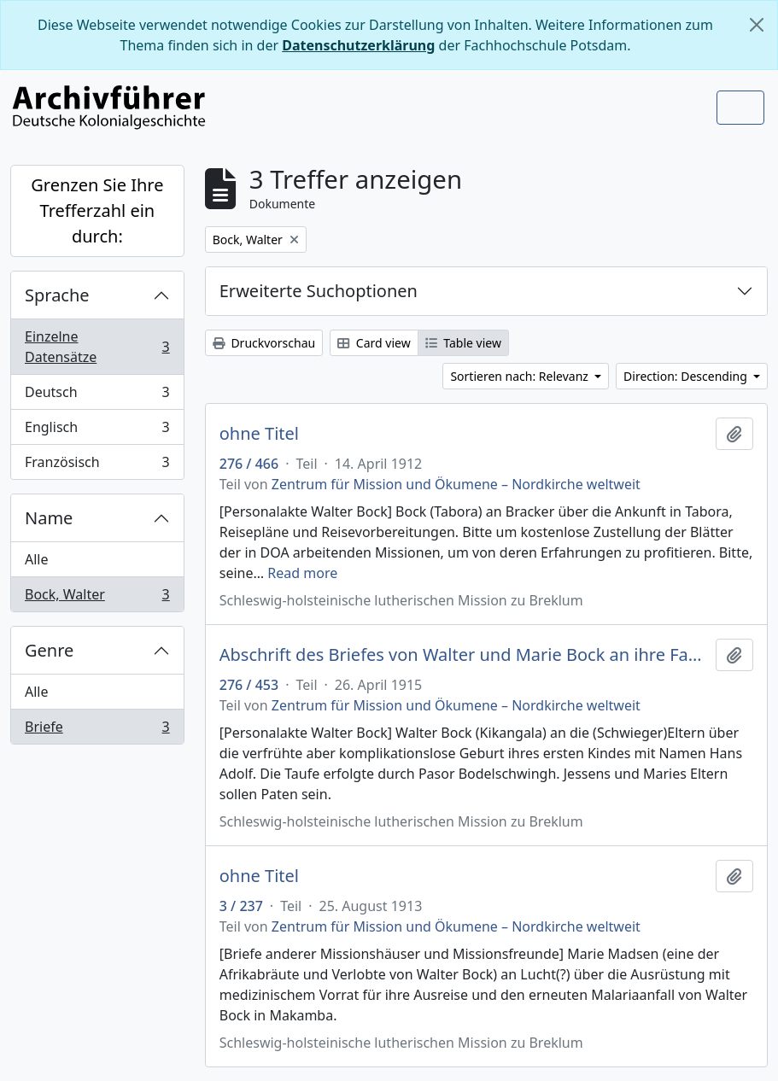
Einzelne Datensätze (97, 346)
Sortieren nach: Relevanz (520, 376)
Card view (373, 343)
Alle (37, 559)
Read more (302, 573)
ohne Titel (259, 434)
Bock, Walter (97, 597)
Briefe (97, 730)
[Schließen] (756, 25)
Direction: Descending (686, 376)
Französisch (97, 465)
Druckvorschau (264, 343)
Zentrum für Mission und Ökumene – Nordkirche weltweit (456, 484)
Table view (463, 343)
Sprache (57, 295)
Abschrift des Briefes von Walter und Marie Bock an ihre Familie (464, 655)
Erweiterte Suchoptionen (318, 290)
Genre (49, 650)
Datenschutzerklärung (358, 45)
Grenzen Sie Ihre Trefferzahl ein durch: (97, 210)
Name (49, 517)
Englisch (97, 431)
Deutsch (97, 396)
